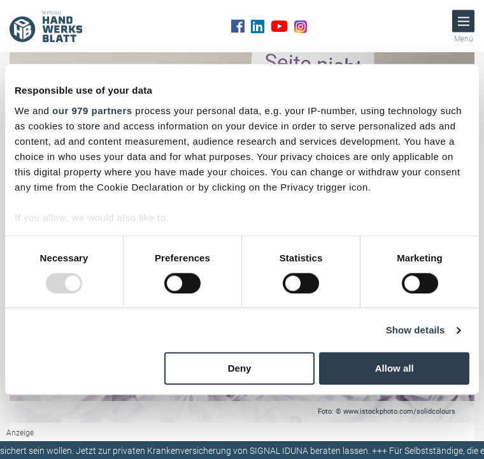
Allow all (394, 368)
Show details (415, 329)
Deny (240, 368)
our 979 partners (92, 110)
